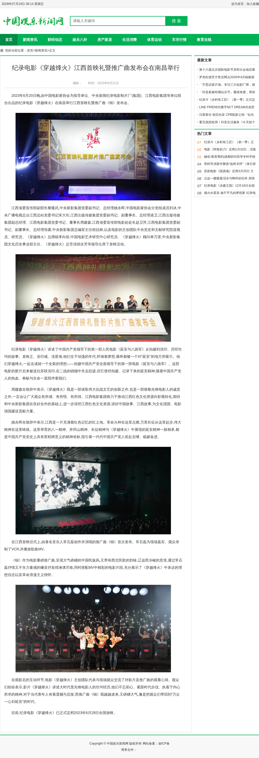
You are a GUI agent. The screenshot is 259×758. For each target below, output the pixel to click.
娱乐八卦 (80, 40)
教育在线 (204, 40)
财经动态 (55, 40)
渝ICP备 (164, 743)
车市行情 (179, 40)
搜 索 (176, 21)
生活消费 (129, 40)
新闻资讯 (30, 40)
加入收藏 (253, 4)
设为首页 (237, 4)
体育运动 (154, 40)
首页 (8, 40)
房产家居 (104, 40)
